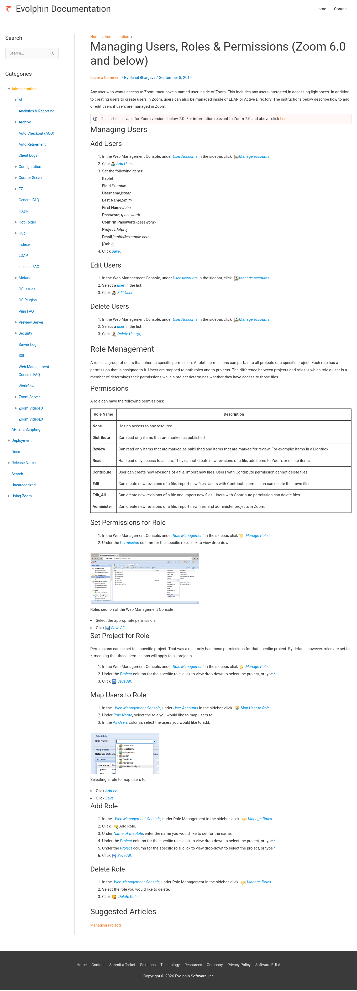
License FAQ (29, 265)
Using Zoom (22, 490)
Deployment (22, 436)
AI (20, 101)
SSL (22, 352)
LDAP (23, 254)
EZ (21, 188)
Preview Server (31, 319)
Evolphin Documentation (66, 9)
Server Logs (29, 341)
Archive (25, 122)
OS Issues (27, 287)
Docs (16, 446)
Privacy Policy (242, 965)
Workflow (27, 382)
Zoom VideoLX (31, 415)
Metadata (27, 276)
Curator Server (31, 177)
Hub (22, 232)
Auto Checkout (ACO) (37, 133)
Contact (341, 9)
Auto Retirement (33, 144)
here (284, 119)
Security (26, 330)
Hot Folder (28, 221)
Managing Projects (106, 926)
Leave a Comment (106, 78)
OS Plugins (28, 297)
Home (321, 9)
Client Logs (28, 155)
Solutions (146, 965)
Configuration (30, 166)
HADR (24, 210)
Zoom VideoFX (32, 404)
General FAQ (29, 199)
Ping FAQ (27, 308)
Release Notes (24, 457)
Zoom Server (30, 393)
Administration (25, 90)
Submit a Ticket (119, 965)
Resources (194, 965)
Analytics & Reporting (37, 112)
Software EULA (272, 965)
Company (216, 965)
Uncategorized (24, 479)
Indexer (25, 243)
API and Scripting (27, 425)
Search (18, 468)
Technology (170, 965)
